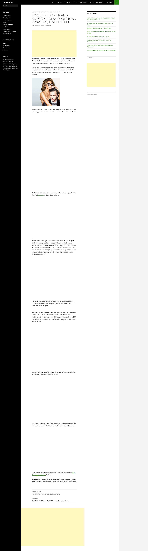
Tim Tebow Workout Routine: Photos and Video (54, 493)
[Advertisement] (54, 43)
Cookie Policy (6, 47)
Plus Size (5, 27)
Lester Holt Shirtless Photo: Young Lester (99, 28)
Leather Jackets (6, 29)
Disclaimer (5, 50)
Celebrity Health (7, 15)
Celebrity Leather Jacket (97, 2)
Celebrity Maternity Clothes (9, 31)
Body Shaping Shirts (8, 24)
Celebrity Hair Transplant (64, 2)
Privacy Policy (6, 45)
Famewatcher (8, 2)
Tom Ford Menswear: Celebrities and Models (46, 12)
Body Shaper (109, 2)
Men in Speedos (7, 33)
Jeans (4, 22)
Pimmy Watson (46, 25)
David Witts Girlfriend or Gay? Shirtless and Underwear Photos (54, 499)
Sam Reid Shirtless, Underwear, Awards (98, 36)
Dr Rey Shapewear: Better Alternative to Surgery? (101, 50)
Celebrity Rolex (6, 17)
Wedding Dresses (7, 20)
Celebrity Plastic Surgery (81, 2)
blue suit (41, 195)
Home (53, 2)
